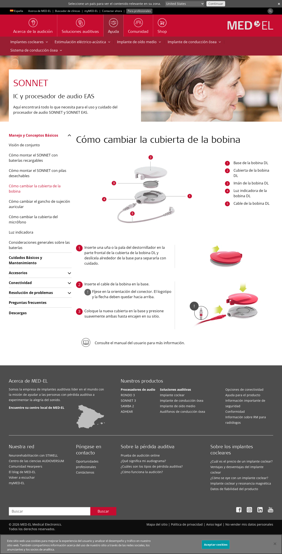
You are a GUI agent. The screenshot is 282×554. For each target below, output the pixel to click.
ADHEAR (127, 411)
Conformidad (235, 411)
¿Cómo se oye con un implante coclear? (239, 478)
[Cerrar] (275, 545)
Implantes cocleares (29, 41)
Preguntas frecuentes (27, 302)
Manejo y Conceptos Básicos (33, 135)
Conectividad (20, 282)
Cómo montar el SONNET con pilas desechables (37, 173)
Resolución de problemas (31, 292)
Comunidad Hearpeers (25, 466)
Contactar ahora (112, 11)
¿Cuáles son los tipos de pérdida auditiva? (152, 466)
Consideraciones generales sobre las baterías (39, 245)
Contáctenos (85, 472)
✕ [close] (279, 4)
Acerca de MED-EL (39, 11)
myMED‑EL (91, 11)
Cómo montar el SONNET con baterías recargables (33, 158)
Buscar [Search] (103, 511)
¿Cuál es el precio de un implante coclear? (241, 461)
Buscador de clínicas (67, 11)
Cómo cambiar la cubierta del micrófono (33, 219)
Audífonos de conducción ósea (182, 411)
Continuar (215, 4)
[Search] (270, 11)
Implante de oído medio (139, 41)
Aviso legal (214, 524)
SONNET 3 (128, 400)
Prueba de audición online (140, 455)
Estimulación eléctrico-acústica (82, 41)
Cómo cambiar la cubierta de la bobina (35, 189)
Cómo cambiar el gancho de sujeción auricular (39, 204)
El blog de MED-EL (22, 472)
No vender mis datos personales (249, 524)
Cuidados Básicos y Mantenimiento (25, 260)
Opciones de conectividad (244, 389)
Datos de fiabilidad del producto (234, 489)
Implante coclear (172, 395)
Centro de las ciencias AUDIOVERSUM (36, 461)
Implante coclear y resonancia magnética (240, 483)
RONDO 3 (128, 395)
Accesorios (18, 272)
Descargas (18, 312)
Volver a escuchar (22, 477)
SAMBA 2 (127, 406)
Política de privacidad (187, 524)
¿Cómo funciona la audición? (142, 472)
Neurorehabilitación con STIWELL (33, 455)
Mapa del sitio (157, 524)
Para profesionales (139, 11)
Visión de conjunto (24, 145)
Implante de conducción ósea (194, 41)
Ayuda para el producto (242, 395)
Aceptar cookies (215, 546)
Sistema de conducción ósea (36, 50)
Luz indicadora (21, 232)
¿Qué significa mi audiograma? (143, 461)
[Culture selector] (184, 3)
